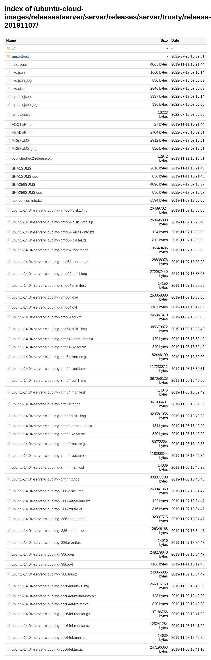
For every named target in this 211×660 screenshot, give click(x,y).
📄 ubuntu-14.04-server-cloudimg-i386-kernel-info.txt (48, 501)
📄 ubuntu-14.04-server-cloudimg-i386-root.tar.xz (45, 531)
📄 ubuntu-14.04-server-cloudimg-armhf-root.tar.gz (46, 444)
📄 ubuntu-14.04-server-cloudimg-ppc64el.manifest (46, 637)
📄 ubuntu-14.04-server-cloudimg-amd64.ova (42, 297)
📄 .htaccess (16, 64)
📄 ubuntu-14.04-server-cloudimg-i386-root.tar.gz (45, 519)
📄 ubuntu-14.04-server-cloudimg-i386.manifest (44, 542)
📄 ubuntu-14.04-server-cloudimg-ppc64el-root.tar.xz (48, 626)
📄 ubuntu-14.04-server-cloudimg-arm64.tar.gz (43, 404)
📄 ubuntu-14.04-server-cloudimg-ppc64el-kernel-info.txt (51, 596)
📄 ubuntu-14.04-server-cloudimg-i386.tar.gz (41, 574)
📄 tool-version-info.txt (24, 200)
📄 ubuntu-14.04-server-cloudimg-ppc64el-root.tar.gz (48, 614)
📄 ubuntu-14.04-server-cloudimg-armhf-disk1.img (46, 416)
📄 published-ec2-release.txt (28, 158)
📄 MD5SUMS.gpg (21, 149)
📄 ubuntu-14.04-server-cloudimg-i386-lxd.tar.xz (44, 509)
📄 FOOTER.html (20, 124)
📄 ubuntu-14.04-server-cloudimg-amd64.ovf (41, 307)
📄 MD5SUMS (17, 140)
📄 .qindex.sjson (19, 114)
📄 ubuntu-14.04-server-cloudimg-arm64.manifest (45, 392)
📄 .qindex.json (18, 97)
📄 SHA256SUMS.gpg (24, 192)
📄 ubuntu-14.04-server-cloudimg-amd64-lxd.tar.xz (46, 240)
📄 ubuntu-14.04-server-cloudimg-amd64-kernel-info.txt (50, 232)
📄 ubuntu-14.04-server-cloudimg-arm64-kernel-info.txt (49, 339)
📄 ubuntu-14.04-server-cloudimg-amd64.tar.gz (43, 317)
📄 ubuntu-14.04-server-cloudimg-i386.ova (40, 554)
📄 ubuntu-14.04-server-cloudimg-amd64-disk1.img (47, 210)
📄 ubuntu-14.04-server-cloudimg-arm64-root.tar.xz (46, 369)
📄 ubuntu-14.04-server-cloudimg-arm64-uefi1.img (46, 380)
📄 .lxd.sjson (16, 89)
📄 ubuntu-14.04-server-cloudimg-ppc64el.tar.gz (44, 649)
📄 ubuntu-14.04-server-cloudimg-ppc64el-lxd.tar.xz (47, 604)
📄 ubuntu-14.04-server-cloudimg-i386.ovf (39, 564)
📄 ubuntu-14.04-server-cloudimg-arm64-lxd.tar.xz (46, 347)
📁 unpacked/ (17, 56)
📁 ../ (10, 48)
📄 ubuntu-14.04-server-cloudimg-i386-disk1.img (44, 491)
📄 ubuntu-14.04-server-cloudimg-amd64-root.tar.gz (47, 250)
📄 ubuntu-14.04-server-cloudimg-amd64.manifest (46, 285)
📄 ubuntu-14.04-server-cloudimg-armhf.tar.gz (42, 479)
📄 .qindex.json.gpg (22, 105)
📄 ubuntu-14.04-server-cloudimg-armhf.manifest (45, 467)
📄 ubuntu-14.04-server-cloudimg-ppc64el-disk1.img (47, 586)
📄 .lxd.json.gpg (19, 80)
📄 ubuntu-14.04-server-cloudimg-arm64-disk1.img (46, 329)
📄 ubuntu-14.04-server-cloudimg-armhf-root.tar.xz (46, 456)
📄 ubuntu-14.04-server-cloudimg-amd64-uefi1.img (46, 274)
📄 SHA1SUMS (18, 168)
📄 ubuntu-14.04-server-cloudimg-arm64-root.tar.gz (47, 357)
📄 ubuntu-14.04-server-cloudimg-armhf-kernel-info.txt (49, 426)
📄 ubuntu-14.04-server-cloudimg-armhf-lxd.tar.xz (45, 434)
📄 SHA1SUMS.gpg (22, 176)
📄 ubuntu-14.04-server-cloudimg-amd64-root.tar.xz (47, 262)
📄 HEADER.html (20, 132)
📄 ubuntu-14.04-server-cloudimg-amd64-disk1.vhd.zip (49, 222)
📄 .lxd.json (15, 72)
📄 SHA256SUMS (20, 184)
